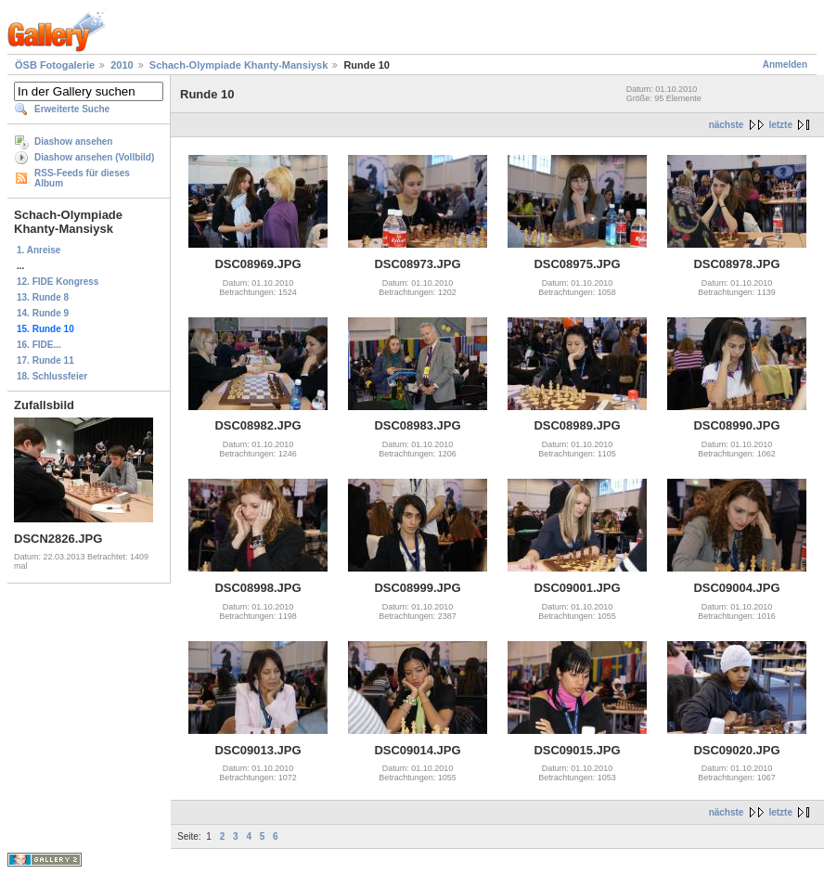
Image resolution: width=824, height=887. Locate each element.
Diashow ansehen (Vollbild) (94, 157)
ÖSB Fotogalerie (55, 65)
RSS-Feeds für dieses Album (82, 178)
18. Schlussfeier (52, 376)
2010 (121, 65)
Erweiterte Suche (71, 109)
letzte (780, 125)
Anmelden (785, 64)
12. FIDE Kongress (57, 281)
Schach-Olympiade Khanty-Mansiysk (238, 65)
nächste (726, 125)
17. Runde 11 (45, 360)
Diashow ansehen (73, 141)
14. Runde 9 (43, 313)
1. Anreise (38, 250)
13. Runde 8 (43, 297)
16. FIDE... (39, 345)
